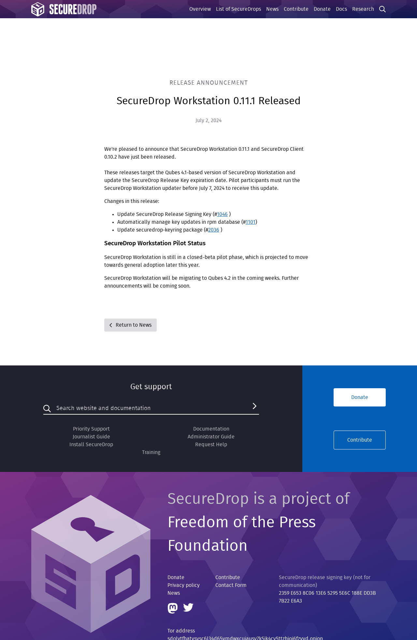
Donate (322, 9)
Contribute (296, 9)
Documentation (211, 429)
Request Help (211, 444)
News (272, 9)
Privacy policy (183, 585)
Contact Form (231, 585)
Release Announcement (208, 83)
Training (151, 452)
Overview (200, 9)
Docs (341, 9)
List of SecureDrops (238, 9)
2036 (213, 230)
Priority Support (91, 429)
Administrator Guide (211, 436)
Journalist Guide (91, 436)
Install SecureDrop (91, 444)
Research (363, 9)
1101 (250, 222)
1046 (222, 214)
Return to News (130, 325)
